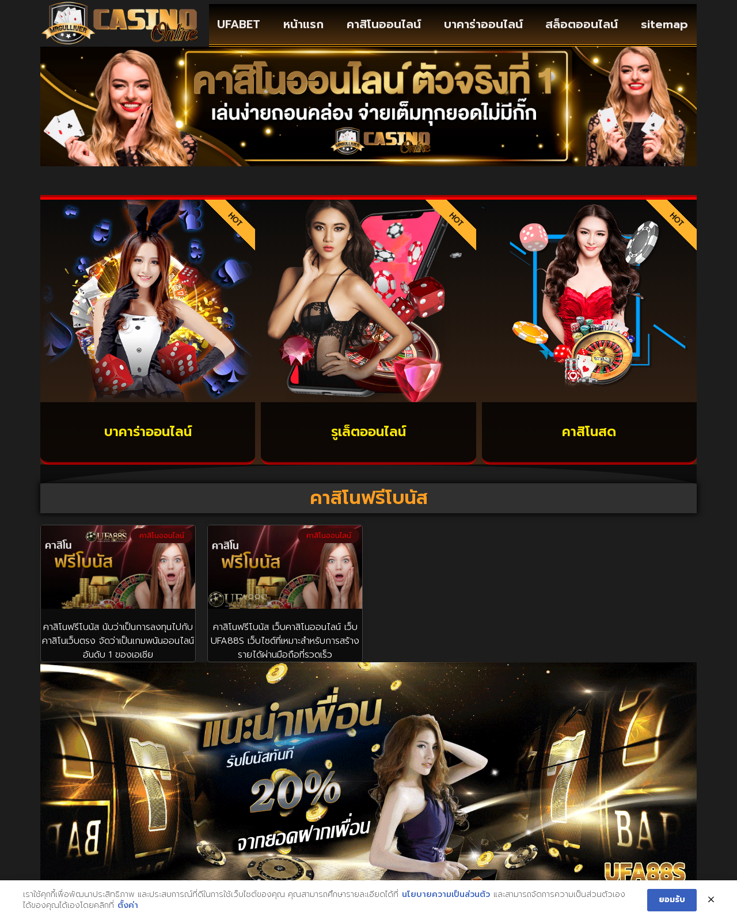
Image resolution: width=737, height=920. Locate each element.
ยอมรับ (672, 900)
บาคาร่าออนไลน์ (483, 24)
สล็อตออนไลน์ (581, 24)
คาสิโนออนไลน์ (384, 24)
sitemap (664, 24)
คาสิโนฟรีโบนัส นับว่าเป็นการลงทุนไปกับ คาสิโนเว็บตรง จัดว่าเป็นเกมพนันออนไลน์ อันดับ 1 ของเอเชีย (118, 641)
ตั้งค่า (127, 906)
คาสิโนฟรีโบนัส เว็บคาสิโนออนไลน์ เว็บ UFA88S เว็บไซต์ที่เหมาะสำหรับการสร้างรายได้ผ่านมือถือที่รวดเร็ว (285, 641)
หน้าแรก (303, 24)
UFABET (238, 24)
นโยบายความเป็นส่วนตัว (446, 894)
